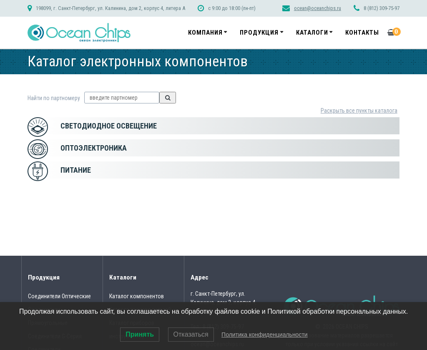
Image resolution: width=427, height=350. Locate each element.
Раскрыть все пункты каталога (359, 110)
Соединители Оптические (59, 296)
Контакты (362, 32)
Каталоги (312, 32)
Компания (205, 32)
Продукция (259, 32)
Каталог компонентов (136, 296)
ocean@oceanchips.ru (317, 8)
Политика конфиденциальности (264, 334)
